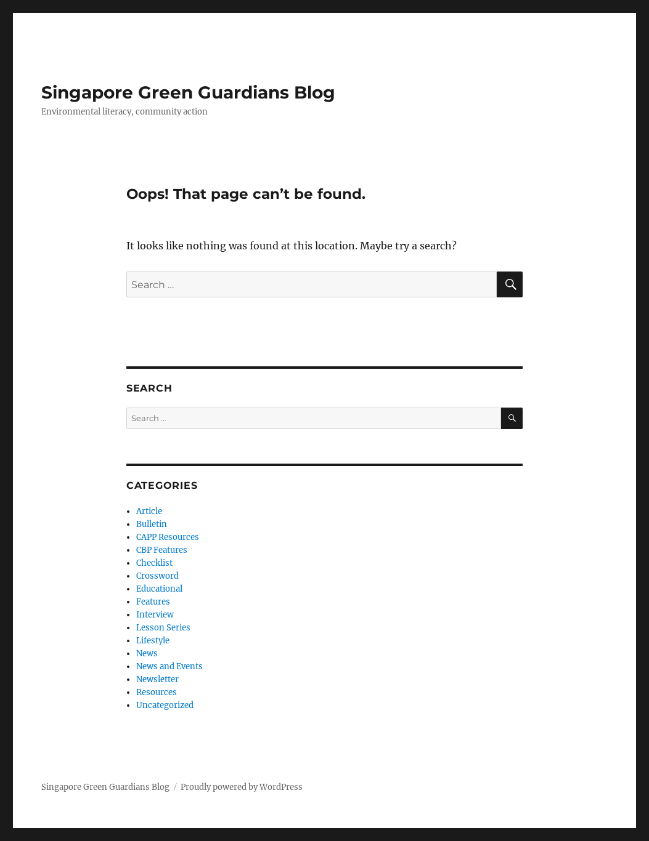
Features (153, 602)
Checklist (154, 563)
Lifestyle (152, 640)
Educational (159, 589)
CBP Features (161, 550)
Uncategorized (165, 705)
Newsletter (157, 679)
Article (149, 511)
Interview (155, 615)
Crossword (157, 576)
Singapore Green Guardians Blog (188, 92)
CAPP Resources (167, 537)
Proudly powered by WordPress (242, 787)
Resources (156, 692)
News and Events (169, 666)
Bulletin (151, 524)
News (147, 653)
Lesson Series (163, 627)
